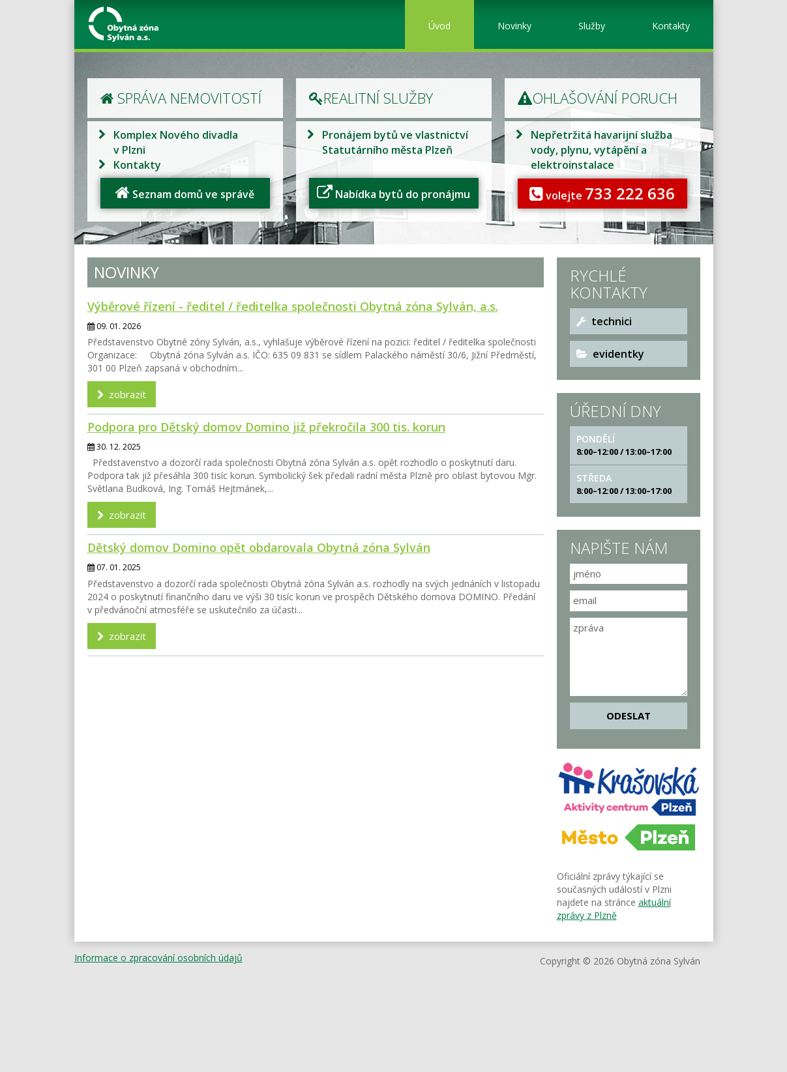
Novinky (514, 26)
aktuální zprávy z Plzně (614, 908)
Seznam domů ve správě (184, 192)
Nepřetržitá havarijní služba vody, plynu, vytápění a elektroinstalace (601, 150)
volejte (602, 193)
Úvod (439, 26)
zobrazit (121, 394)
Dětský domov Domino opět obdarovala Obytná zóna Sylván (258, 547)
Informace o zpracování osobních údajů (158, 957)
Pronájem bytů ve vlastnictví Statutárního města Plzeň (395, 142)
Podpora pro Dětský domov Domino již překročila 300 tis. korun (266, 427)
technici (604, 321)
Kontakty (671, 26)
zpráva (628, 657)
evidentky (610, 354)
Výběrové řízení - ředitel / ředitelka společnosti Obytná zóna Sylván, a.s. (292, 306)
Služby (591, 26)
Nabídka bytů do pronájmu (393, 192)
